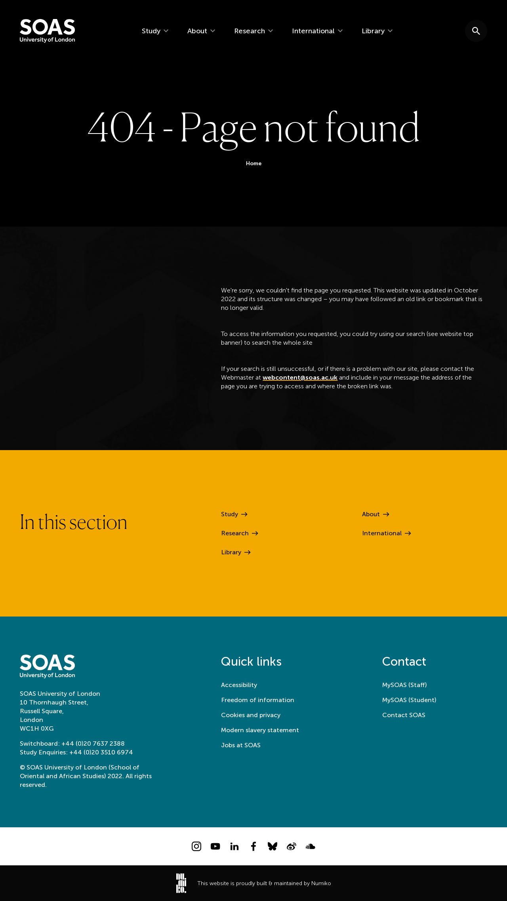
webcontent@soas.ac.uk (300, 378)
